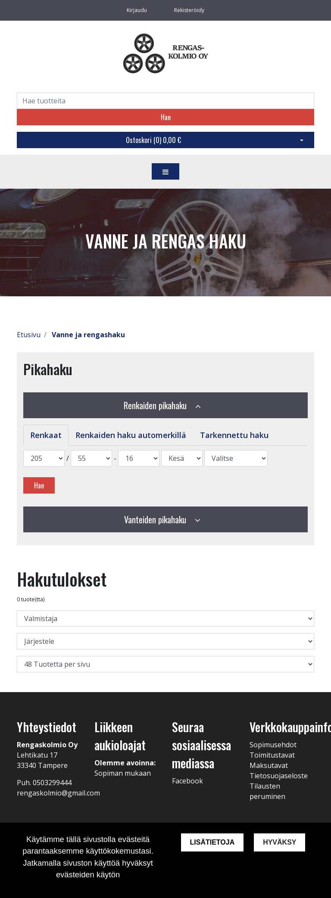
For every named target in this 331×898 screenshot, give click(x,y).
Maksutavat (269, 765)
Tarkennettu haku (234, 435)
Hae (166, 117)
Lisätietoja (212, 842)
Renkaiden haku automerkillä (130, 435)
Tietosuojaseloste (279, 775)
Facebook (187, 781)
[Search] (165, 101)
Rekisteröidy (189, 10)
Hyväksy (279, 842)
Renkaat (46, 435)
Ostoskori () (153, 140)
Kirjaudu (137, 10)
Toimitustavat (272, 755)
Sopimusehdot (273, 744)
